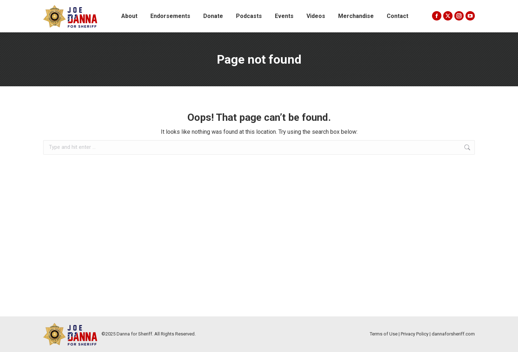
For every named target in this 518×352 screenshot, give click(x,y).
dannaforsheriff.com (453, 334)
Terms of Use (383, 334)
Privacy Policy (414, 334)
